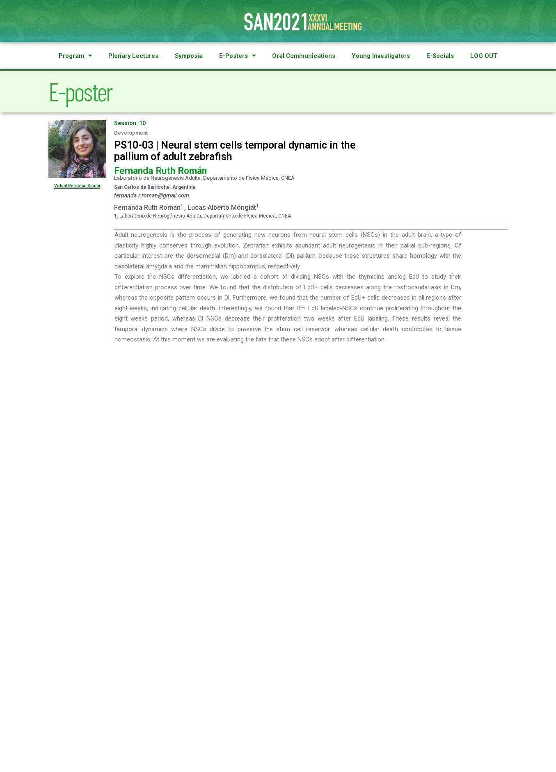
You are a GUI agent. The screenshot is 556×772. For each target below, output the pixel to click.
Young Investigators (381, 56)
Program (75, 55)
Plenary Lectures (133, 56)
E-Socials (440, 56)
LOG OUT (483, 56)
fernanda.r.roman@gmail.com (151, 195)
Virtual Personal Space (77, 185)
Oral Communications (303, 56)
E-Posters (237, 55)
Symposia (189, 56)
